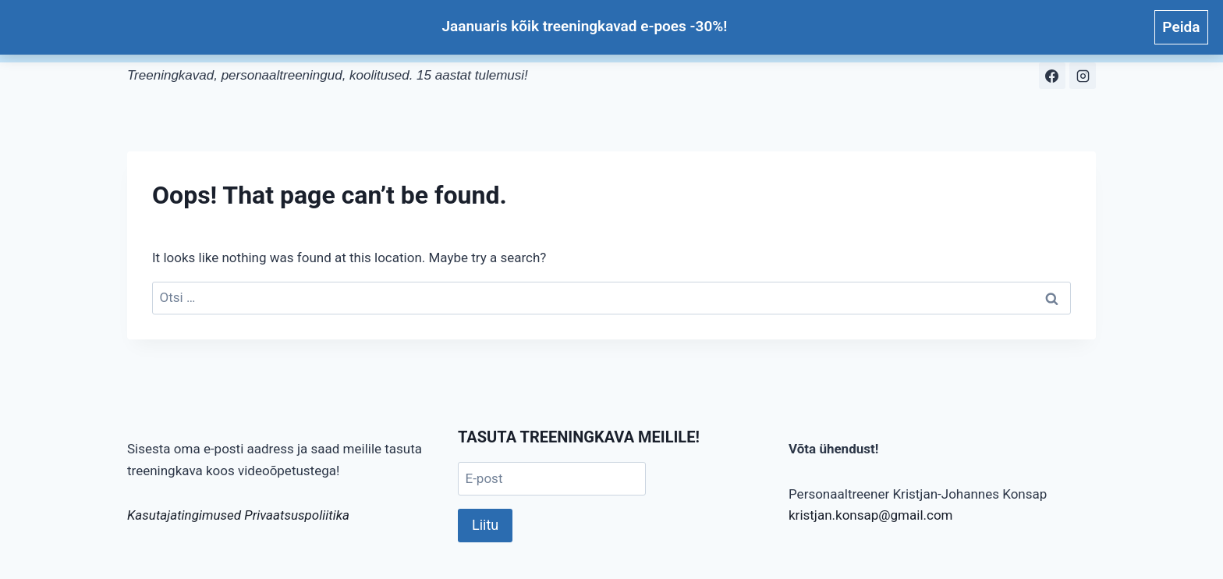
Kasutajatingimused (184, 515)
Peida (1181, 27)
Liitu (485, 525)
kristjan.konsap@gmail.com (871, 515)
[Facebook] (1052, 75)
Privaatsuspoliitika (296, 515)
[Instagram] (1082, 75)
